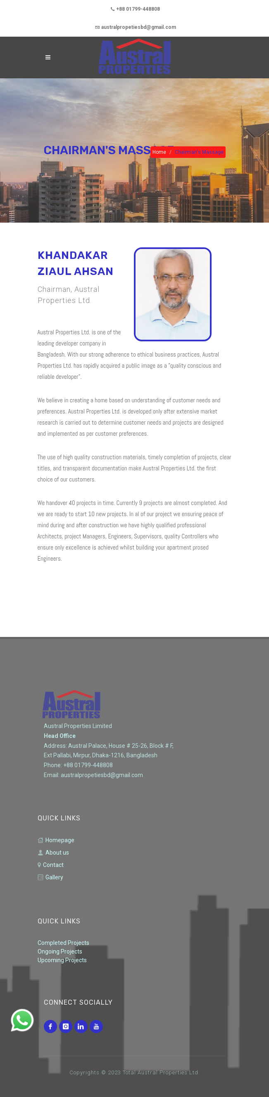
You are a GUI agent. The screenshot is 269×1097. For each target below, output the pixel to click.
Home (159, 152)
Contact (51, 865)
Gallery (50, 877)
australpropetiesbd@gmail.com (135, 27)
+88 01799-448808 (135, 9)
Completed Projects (63, 943)
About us (53, 852)
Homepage (56, 840)
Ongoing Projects (60, 951)
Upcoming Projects (62, 960)
